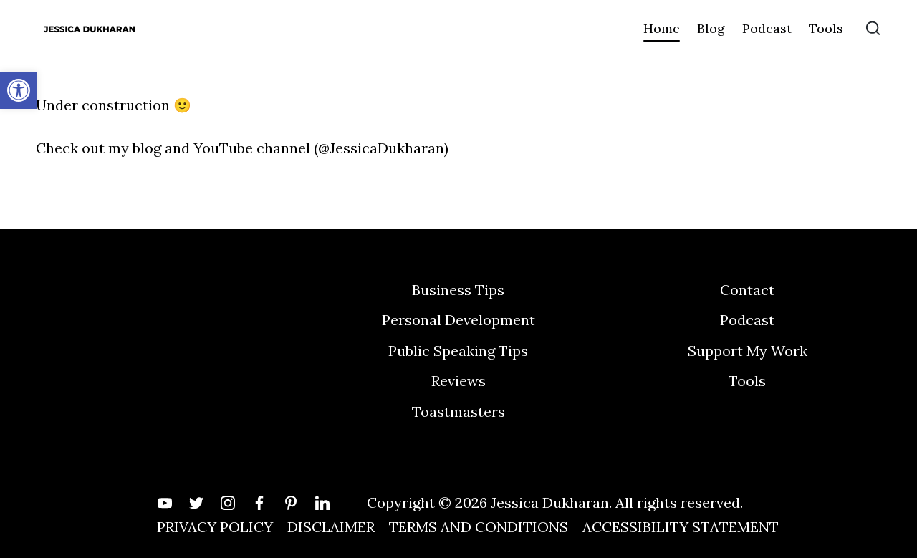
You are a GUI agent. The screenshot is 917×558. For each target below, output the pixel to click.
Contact (747, 290)
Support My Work (747, 351)
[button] (18, 90)
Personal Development (458, 320)
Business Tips (458, 290)
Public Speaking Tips (458, 351)
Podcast (747, 320)
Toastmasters (458, 411)
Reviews (458, 381)
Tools (747, 381)
